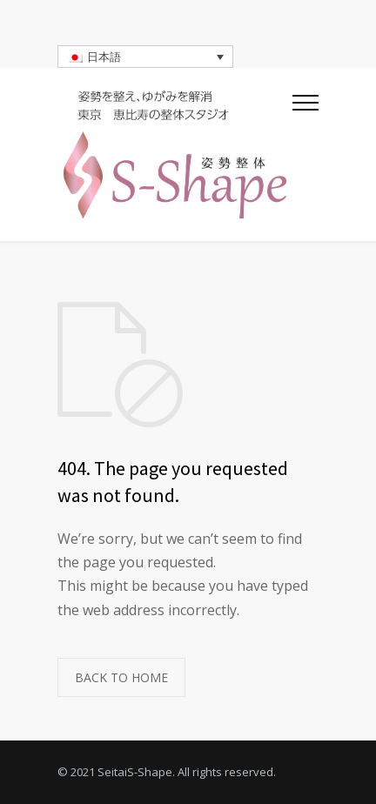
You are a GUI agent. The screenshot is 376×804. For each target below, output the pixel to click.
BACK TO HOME (121, 677)
